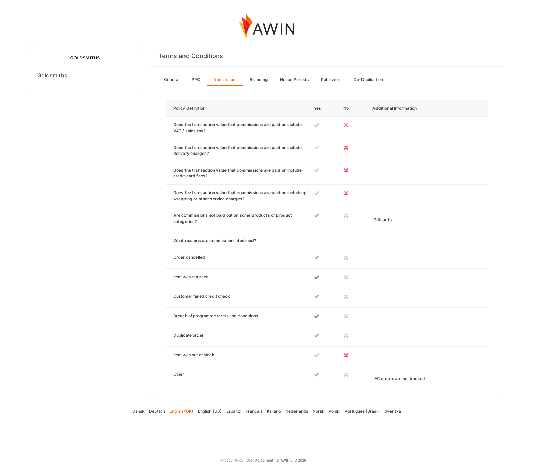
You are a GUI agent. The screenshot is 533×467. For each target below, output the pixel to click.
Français (254, 411)
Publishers (331, 79)
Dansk (138, 411)
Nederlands (296, 411)
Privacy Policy (231, 460)
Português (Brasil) (362, 411)
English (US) (210, 411)
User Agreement (259, 460)
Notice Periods (294, 79)
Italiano (274, 411)
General (171, 79)
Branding (259, 79)
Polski (334, 411)
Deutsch (157, 411)
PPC (196, 79)
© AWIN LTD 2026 (291, 460)
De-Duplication (368, 79)
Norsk (318, 411)
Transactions (225, 79)
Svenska (392, 411)
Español (233, 411)
